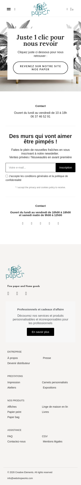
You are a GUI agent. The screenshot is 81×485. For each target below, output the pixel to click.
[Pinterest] (58, 223)
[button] (9, 9)
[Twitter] (40, 223)
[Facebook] (23, 223)
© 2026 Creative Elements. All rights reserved (29, 472)
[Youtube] (49, 223)
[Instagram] (32, 223)
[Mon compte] (67, 9)
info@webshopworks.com (20, 478)
